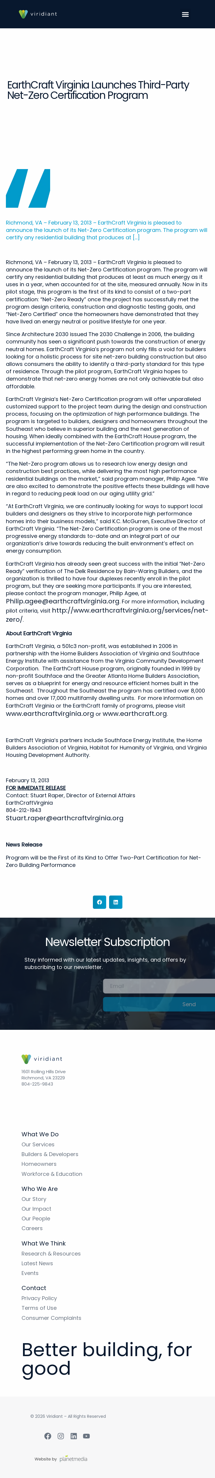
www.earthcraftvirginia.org (50, 713)
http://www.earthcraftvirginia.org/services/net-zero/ (107, 615)
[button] (185, 14)
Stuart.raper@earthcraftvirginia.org (65, 818)
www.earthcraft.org (135, 713)
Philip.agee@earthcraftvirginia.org (62, 601)
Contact (34, 1288)
